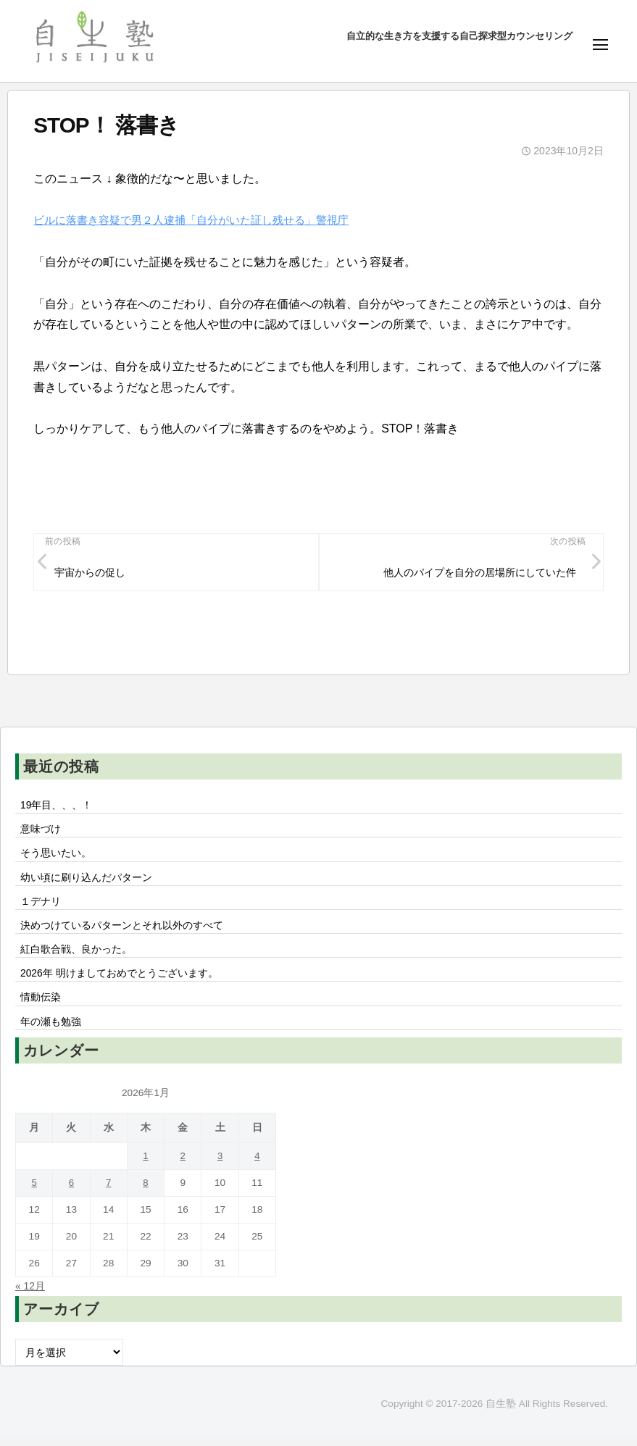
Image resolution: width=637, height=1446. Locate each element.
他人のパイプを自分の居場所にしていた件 (479, 573)
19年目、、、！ (56, 806)
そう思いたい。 (55, 855)
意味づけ (45, 831)
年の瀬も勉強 (50, 1028)
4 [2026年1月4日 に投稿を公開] (257, 1163)
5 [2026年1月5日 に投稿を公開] (34, 1189)
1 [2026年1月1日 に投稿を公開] (146, 1163)
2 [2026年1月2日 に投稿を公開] (183, 1163)
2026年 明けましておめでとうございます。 (119, 979)
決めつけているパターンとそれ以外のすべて (121, 929)
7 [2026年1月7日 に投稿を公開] (109, 1189)
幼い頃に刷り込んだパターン (86, 880)
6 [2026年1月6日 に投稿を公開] (72, 1189)
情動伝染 (40, 1003)
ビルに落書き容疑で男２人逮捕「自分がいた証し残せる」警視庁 (201, 220)
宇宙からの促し (90, 573)
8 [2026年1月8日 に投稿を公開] (146, 1189)
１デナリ (40, 905)
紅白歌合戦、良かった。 (76, 954)
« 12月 (30, 1293)
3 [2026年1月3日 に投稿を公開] (220, 1163)
